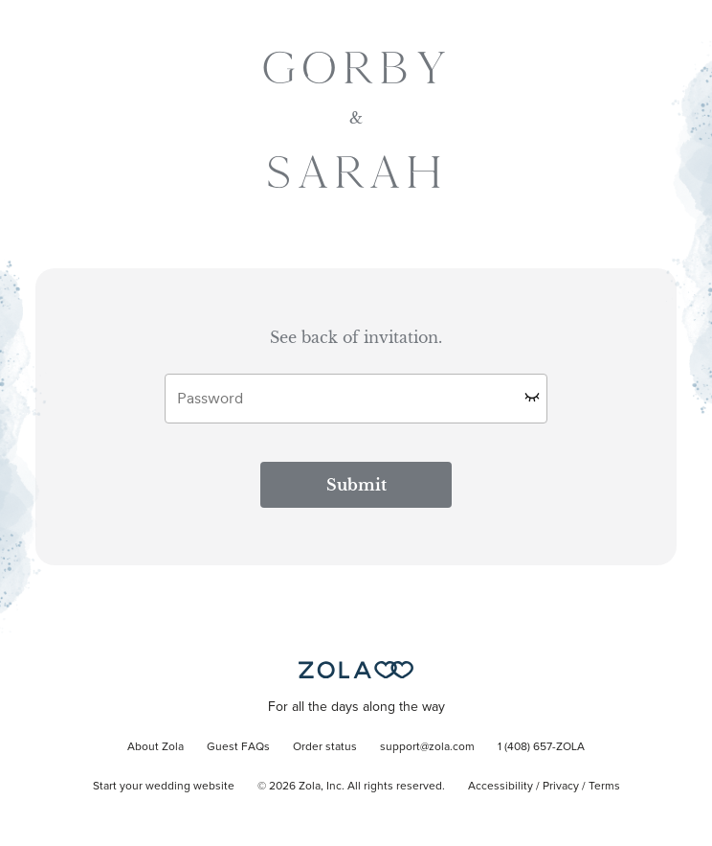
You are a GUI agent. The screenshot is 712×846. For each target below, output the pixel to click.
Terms (604, 786)
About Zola (155, 747)
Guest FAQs (238, 747)
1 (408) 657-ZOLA (541, 747)
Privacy (561, 786)
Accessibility (500, 786)
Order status (325, 747)
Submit (356, 484)
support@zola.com (427, 747)
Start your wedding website (163, 786)
